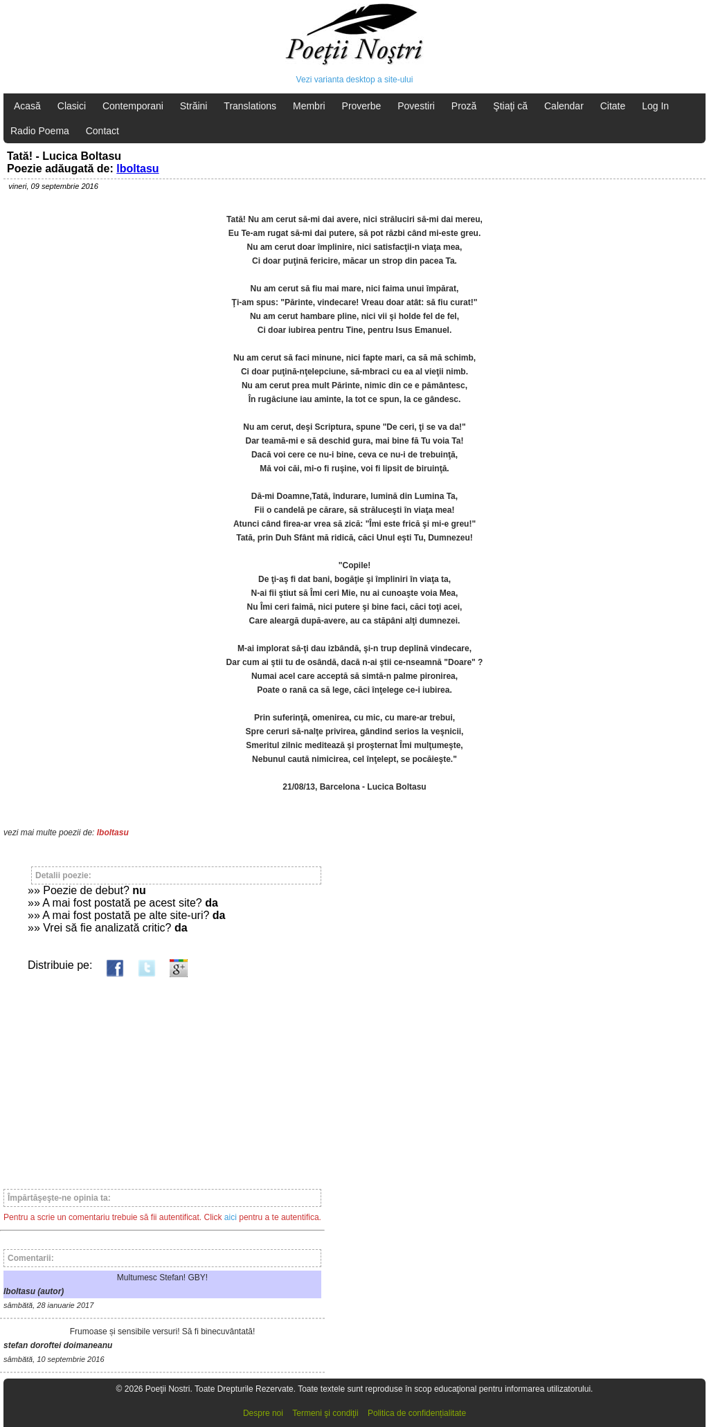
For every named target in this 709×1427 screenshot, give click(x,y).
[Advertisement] (162, 1077)
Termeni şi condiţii (325, 1413)
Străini (194, 105)
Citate (613, 105)
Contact (102, 130)
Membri (309, 105)
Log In (655, 105)
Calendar (564, 105)
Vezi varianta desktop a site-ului (354, 79)
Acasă (27, 105)
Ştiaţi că (510, 105)
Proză (464, 105)
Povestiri (416, 105)
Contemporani (132, 105)
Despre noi (263, 1413)
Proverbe (362, 105)
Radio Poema (39, 130)
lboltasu (137, 168)
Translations (250, 105)
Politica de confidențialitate (417, 1413)
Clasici (71, 105)
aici (230, 1217)
